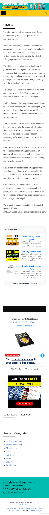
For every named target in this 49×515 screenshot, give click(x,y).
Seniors (9, 458)
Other (8, 451)
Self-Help (10, 455)
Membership (11, 448)
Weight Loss (11, 465)
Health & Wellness (14, 441)
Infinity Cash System (31, 252)
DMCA (25, 510)
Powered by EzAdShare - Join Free (24, 283)
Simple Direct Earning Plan (32, 267)
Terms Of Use (35, 510)
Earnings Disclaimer (35, 508)
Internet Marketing (14, 445)
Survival (9, 462)
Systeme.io (24, 504)
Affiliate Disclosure (14, 508)
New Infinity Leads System (31, 238)
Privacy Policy (14, 510)
